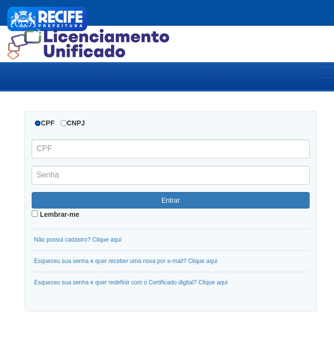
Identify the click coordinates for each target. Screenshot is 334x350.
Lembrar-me (55, 214)
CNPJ (76, 123)
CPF (48, 123)
